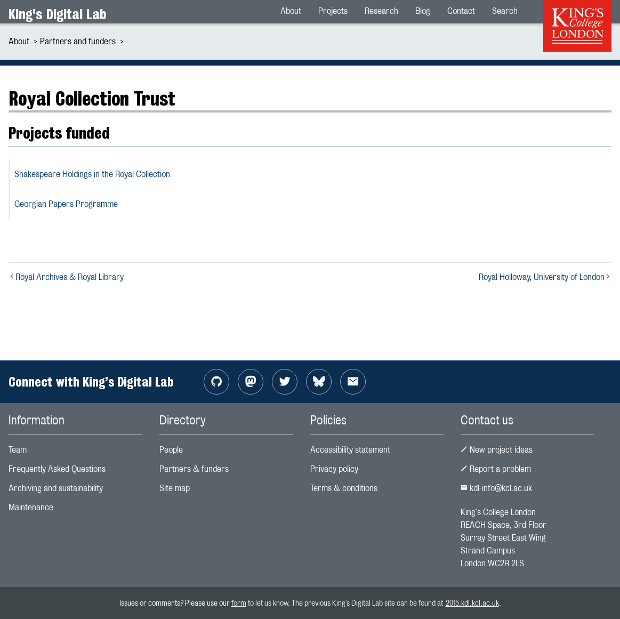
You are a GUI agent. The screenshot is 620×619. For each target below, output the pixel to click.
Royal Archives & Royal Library (66, 277)
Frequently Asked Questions (57, 469)
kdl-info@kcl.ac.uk (496, 488)
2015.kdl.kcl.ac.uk (472, 602)
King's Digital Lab (58, 14)
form (238, 602)
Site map (174, 488)
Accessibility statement (350, 450)
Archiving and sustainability (56, 488)
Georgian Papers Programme (66, 204)
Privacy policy (334, 469)
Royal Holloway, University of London (545, 277)
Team (18, 450)
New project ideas (497, 450)
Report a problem (496, 469)
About (19, 41)
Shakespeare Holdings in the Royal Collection (92, 174)
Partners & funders (194, 469)
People (171, 450)
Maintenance (31, 507)
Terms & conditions (343, 488)
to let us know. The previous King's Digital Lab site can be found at (346, 602)
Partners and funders (78, 41)
